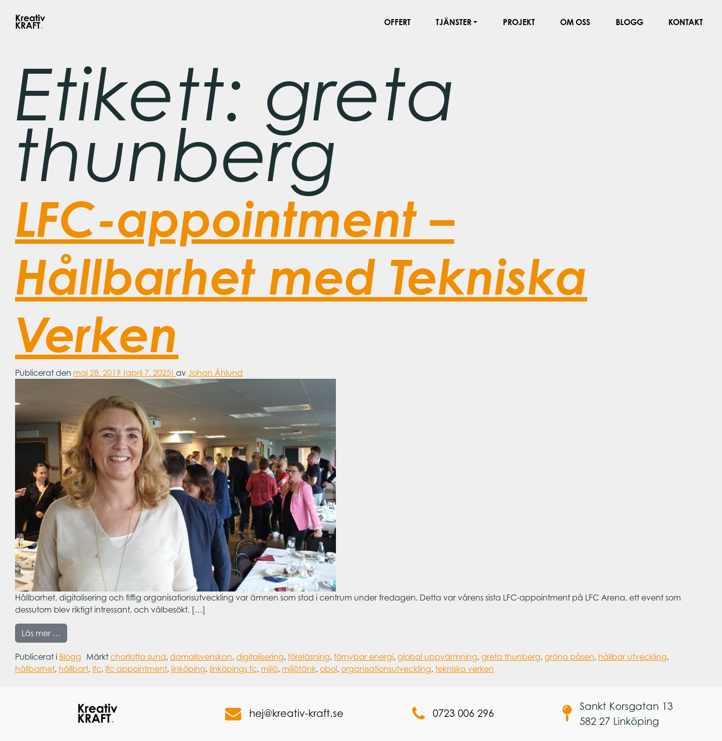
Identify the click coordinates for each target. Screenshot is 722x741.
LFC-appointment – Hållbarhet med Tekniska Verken (301, 276)
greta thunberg (510, 657)
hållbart (73, 669)
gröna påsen (569, 657)
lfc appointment (136, 669)
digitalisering (260, 657)
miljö (269, 669)
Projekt (519, 22)
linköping (188, 669)
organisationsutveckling (386, 669)
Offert (397, 22)
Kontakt (685, 22)
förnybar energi (364, 657)
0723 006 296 (453, 714)
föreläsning (309, 657)
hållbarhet (35, 669)
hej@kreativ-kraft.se (284, 714)
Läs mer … (44, 632)
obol (328, 669)
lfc (96, 669)
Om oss (575, 22)
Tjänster (453, 22)
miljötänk (299, 669)
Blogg (629, 22)
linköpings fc (233, 669)
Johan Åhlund (215, 373)
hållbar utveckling (632, 657)
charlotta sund (138, 657)
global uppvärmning (437, 657)
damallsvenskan (201, 657)
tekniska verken (464, 669)
